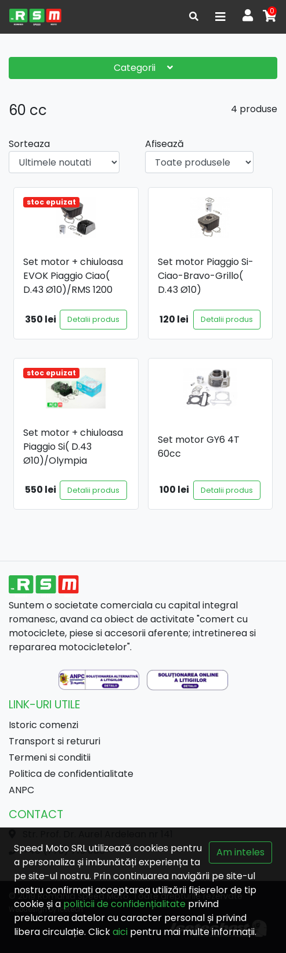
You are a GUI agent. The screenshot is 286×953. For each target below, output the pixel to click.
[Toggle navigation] (220, 17)
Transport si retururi (54, 741)
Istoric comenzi (43, 725)
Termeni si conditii (49, 757)
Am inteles (240, 852)
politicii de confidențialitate (124, 904)
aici (120, 931)
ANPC (21, 790)
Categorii (143, 67)
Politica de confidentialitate (71, 773)
